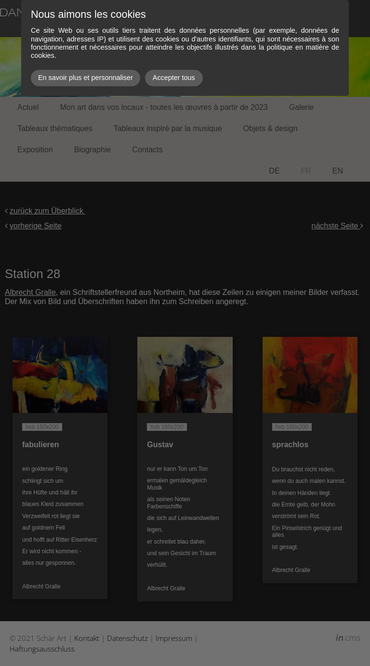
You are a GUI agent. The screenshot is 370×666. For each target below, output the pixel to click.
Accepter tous (174, 77)
